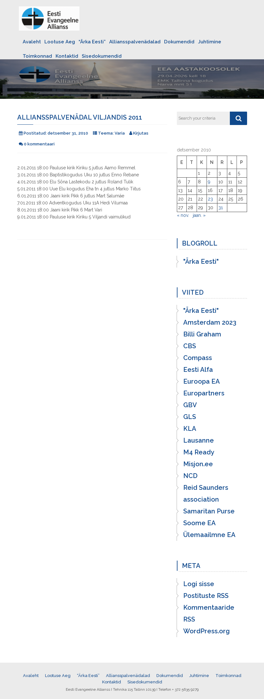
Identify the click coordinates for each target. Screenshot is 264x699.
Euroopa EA (201, 381)
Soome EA (199, 523)
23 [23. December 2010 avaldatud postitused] (210, 199)
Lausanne (198, 440)
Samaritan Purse (209, 511)
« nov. (183, 215)
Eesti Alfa (198, 369)
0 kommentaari (39, 144)
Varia (120, 133)
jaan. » (199, 215)
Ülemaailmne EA (209, 535)
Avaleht (32, 42)
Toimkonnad (37, 56)
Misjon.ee (198, 464)
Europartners (203, 393)
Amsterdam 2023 (209, 322)
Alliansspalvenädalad (135, 42)
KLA (189, 428)
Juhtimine (209, 42)
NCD (190, 476)
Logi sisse (198, 584)
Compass (197, 358)
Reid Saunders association (205, 493)
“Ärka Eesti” (92, 42)
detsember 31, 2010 (68, 133)
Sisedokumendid (102, 56)
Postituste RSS (206, 596)
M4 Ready (198, 452)
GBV (190, 405)
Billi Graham (202, 334)
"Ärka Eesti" (201, 261)
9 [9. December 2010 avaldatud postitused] (209, 181)
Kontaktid (67, 56)
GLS (189, 417)
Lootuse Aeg (59, 42)
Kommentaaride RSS (208, 613)
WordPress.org (206, 631)
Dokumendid (179, 42)
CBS (189, 346)
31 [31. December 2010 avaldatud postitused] (220, 207)
